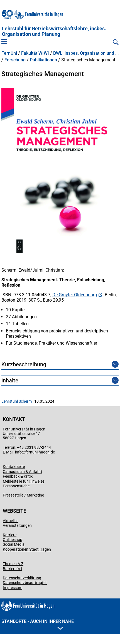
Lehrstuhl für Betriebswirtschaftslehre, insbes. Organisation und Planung (54, 31)
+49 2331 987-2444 (34, 447)
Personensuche (16, 486)
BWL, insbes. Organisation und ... (86, 53)
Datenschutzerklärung (22, 578)
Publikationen (43, 59)
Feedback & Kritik (18, 476)
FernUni (9, 53)
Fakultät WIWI (35, 53)
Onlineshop (12, 539)
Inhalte (9, 380)
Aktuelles (10, 520)
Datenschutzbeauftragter (25, 582)
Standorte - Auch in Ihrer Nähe (37, 624)
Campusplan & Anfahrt (22, 471)
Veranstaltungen (17, 525)
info (18, 452)
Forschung (15, 59)
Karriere (9, 535)
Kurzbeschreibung (23, 364)
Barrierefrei (12, 569)
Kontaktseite (14, 466)
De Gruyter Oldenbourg (74, 294)
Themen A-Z (13, 564)
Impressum (12, 587)
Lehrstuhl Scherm (16, 401)
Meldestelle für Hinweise (23, 481)
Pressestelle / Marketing (23, 495)
